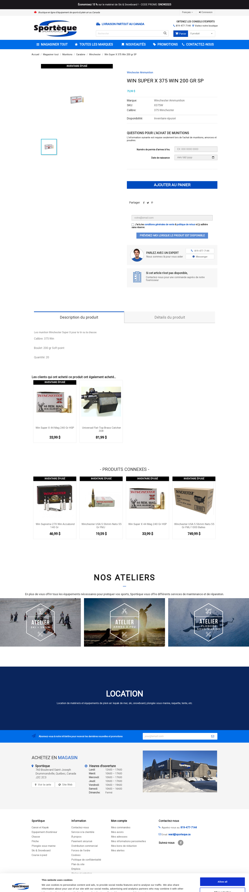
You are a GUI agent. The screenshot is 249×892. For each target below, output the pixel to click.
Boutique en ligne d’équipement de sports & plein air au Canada (69, 12)
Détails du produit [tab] (170, 317)
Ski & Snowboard (41, 850)
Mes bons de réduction (124, 845)
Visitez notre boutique (206, 25)
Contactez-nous (80, 827)
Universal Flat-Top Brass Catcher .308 (101, 429)
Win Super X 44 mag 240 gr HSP (55, 427)
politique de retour (186, 224)
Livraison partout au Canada (123, 24)
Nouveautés (135, 44)
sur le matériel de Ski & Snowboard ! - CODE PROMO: (124, 4)
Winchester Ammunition (140, 72)
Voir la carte (44, 784)
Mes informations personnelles (128, 841)
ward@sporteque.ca (179, 834)
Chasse (36, 836)
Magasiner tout (54, 44)
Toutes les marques (96, 44)
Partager (143, 203)
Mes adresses (119, 836)
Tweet (148, 203)
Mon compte (119, 820)
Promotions (167, 44)
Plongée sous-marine (44, 845)
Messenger (200, 256)
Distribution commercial (84, 845)
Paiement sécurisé (81, 841)
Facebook (180, 842)
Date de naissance (160, 158)
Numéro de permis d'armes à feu (153, 149)
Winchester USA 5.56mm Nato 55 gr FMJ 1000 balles (194, 525)
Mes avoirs (117, 832)
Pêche (35, 841)
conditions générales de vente (160, 224)
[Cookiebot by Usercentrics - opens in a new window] (20, 885)
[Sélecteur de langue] (188, 12)
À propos (76, 836)
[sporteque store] (180, 771)
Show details (166, 885)
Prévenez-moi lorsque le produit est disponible (172, 235)
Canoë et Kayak (40, 827)
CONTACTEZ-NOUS (199, 44)
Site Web (67, 784)
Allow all (222, 864)
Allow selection (222, 875)
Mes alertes (117, 850)
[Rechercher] (132, 33)
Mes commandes (120, 827)
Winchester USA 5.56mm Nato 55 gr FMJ (101, 525)
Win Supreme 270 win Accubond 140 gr (55, 525)
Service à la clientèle (82, 832)
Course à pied (39, 855)
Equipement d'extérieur (44, 832)
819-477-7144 (183, 25)
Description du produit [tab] (79, 317)
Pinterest (152, 203)
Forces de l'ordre (80, 850)
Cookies (76, 855)
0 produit (201, 33)
